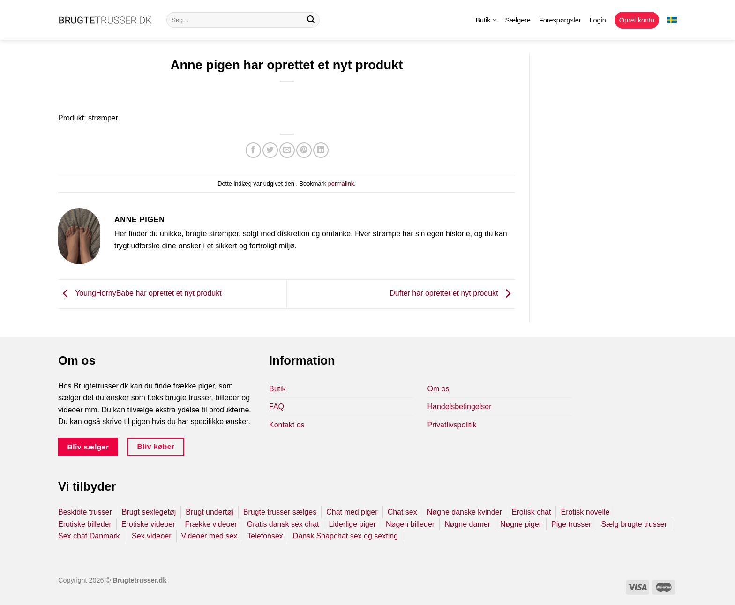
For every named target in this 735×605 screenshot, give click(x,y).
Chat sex (402, 512)
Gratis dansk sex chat (283, 524)
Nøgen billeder (410, 524)
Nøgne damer (467, 524)
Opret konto (636, 20)
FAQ (276, 407)
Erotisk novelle (585, 512)
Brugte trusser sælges (280, 512)
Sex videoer (152, 536)
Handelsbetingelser (460, 407)
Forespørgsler (560, 20)
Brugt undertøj (209, 512)
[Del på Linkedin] (321, 150)
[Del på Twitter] (270, 150)
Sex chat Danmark (90, 536)
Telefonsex (265, 536)
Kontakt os (287, 425)
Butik (485, 19)
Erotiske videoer (148, 524)
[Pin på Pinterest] (304, 150)
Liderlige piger (352, 524)
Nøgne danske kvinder (464, 512)
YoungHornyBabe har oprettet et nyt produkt (140, 294)
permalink (341, 183)
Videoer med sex (209, 536)
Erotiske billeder (85, 524)
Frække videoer (211, 524)
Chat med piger (351, 512)
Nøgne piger (520, 524)
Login (598, 20)
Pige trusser (571, 524)
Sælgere (518, 20)
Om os (439, 389)
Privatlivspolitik (452, 425)
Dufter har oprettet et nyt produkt (452, 294)
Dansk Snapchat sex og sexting (345, 536)
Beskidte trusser (85, 512)
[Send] (311, 20)
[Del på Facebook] (253, 150)
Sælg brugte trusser (634, 524)
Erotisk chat (531, 512)
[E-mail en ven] (287, 150)
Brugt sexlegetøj (149, 512)
